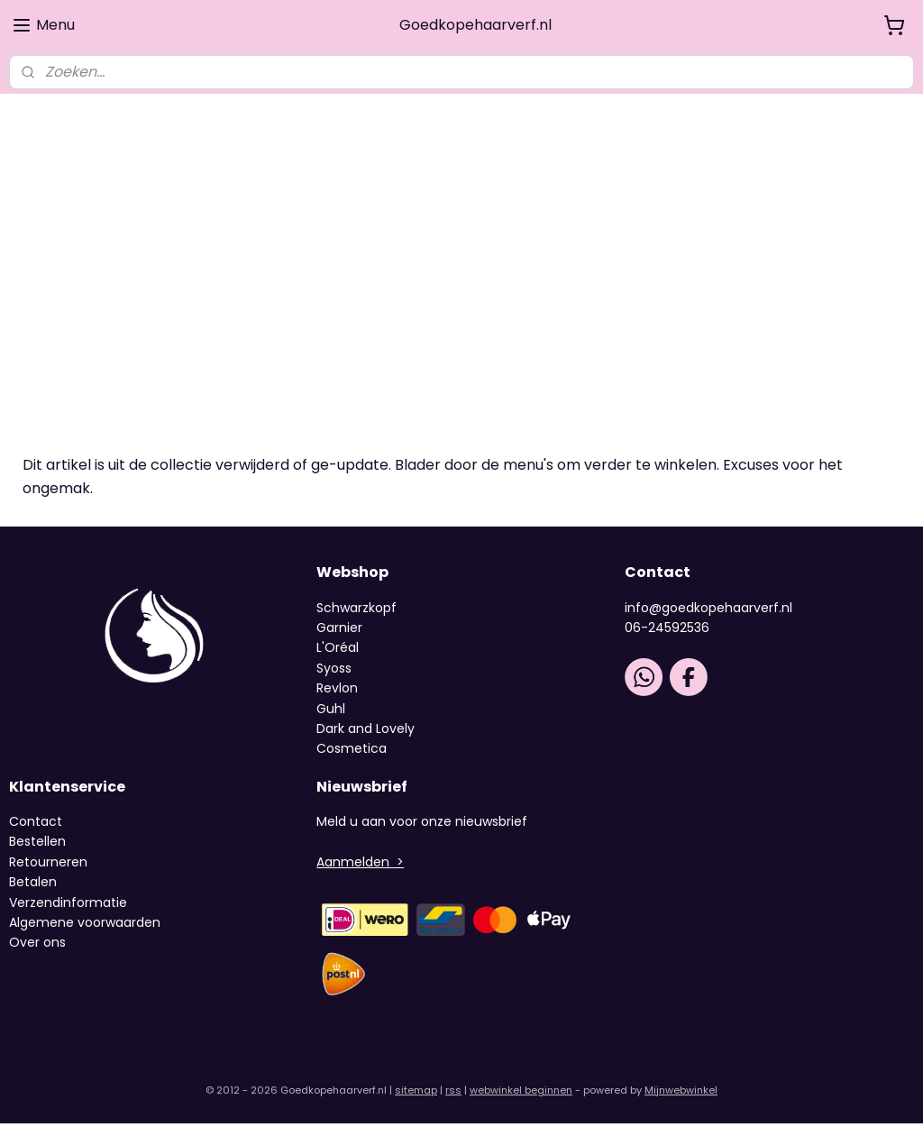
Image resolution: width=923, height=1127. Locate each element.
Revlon (337, 692)
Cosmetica (351, 752)
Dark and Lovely (365, 731)
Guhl (330, 711)
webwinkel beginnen (521, 1093)
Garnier (339, 630)
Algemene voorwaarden (84, 925)
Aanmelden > (360, 865)
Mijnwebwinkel (680, 1093)
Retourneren (48, 865)
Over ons (39, 946)
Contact (35, 824)
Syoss (334, 671)
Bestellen (37, 845)
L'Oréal (337, 651)
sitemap (416, 1093)
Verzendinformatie (68, 905)
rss (453, 1093)
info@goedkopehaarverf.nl (708, 610)
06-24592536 (667, 630)
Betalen (33, 885)
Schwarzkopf (356, 610)
